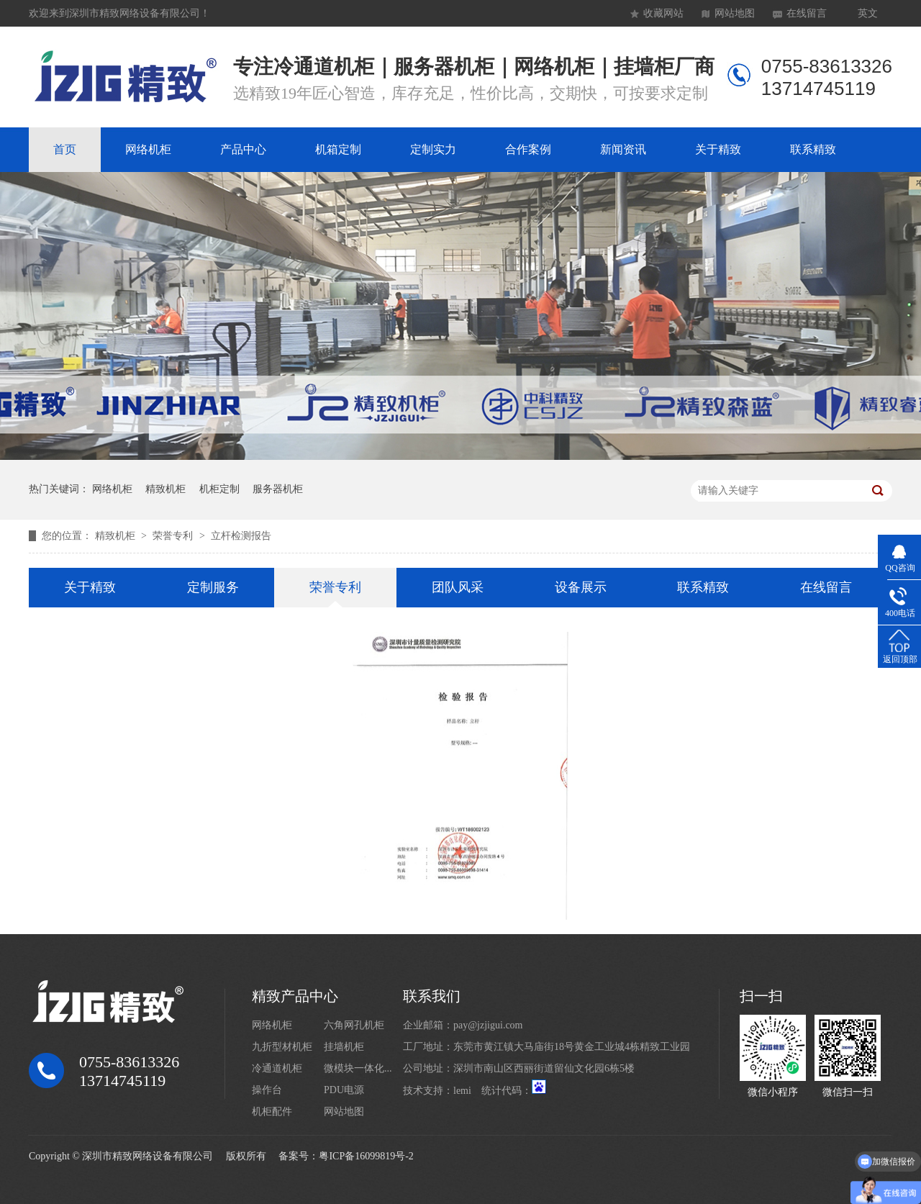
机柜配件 (272, 1111)
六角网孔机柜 (354, 1025)
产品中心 (243, 149)
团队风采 (458, 587)
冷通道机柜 (277, 1068)
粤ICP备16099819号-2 (366, 1156)
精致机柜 (165, 489)
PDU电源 (344, 1090)
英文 (868, 13)
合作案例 (528, 149)
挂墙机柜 (344, 1046)
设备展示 (581, 587)
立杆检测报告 (241, 535)
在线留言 (806, 13)
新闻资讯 (623, 149)
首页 (64, 149)
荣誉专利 (174, 535)
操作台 (267, 1090)
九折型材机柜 (282, 1046)
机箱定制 (338, 149)
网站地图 (734, 13)
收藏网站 (663, 13)
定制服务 (213, 587)
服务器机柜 (278, 489)
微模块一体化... (358, 1068)
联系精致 (813, 149)
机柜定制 (219, 489)
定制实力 (433, 149)
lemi (462, 1090)
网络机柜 (148, 149)
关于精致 (718, 149)
